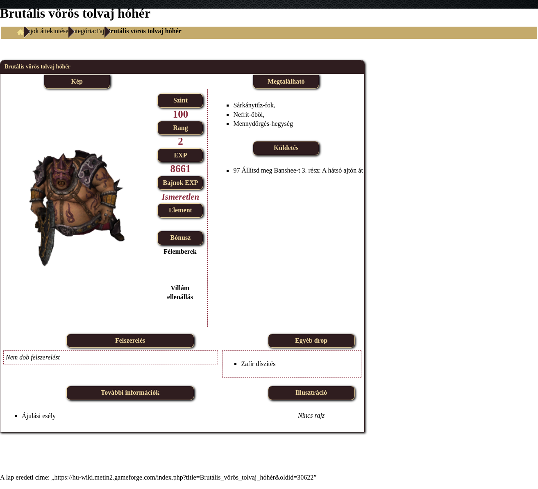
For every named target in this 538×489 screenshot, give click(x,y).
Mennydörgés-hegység (263, 123)
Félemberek (180, 251)
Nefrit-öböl (248, 114)
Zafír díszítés (258, 363)
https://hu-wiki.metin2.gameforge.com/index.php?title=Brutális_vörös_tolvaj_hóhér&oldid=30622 (183, 477)
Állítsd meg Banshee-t (270, 170)
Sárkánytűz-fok (253, 105)
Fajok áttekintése (46, 30)
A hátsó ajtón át (342, 170)
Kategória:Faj (86, 30)
